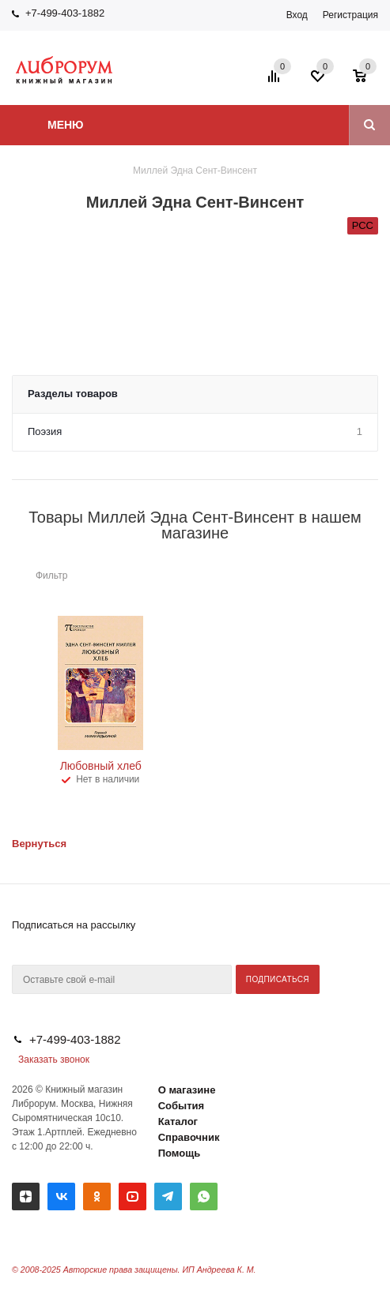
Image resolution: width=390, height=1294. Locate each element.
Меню (65, 124)
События (181, 1106)
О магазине (187, 1090)
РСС (362, 225)
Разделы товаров (73, 393)
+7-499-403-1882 (64, 13)
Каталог (178, 1121)
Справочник (189, 1137)
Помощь (179, 1153)
